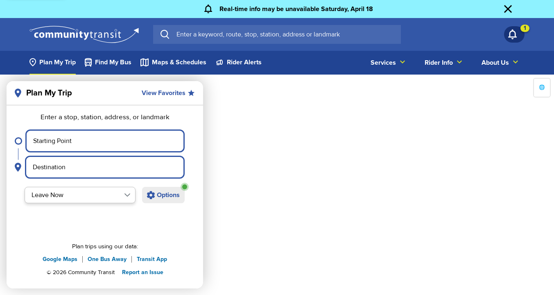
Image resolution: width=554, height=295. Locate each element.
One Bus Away (107, 259)
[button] (127, 195)
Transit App (152, 259)
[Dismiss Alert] (514, 9)
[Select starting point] (105, 140)
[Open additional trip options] (163, 195)
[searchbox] (285, 34)
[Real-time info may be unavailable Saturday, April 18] (287, 9)
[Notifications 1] (514, 34)
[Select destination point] (105, 167)
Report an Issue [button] (142, 272)
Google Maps (60, 259)
